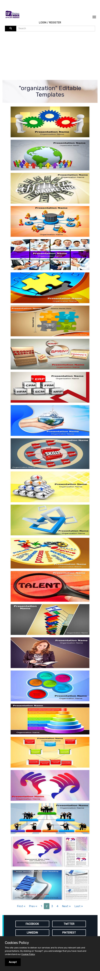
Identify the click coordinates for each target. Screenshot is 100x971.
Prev (33, 906)
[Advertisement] (52, 56)
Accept (13, 962)
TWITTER (69, 923)
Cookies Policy (17, 942)
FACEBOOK (32, 923)
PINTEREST (69, 932)
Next (66, 906)
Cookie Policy (28, 954)
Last (79, 906)
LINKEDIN (32, 932)
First (21, 906)
